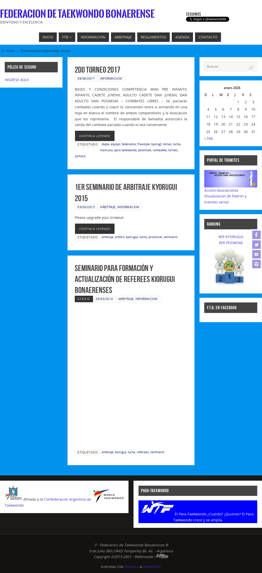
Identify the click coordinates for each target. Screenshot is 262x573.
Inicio (10, 51)
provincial (155, 237)
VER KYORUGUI (230, 236)
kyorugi (156, 144)
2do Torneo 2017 (97, 69)
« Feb (208, 138)
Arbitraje (108, 207)
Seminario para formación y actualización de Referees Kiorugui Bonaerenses (125, 279)
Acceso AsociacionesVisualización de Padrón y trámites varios (225, 196)
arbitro (119, 237)
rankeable (160, 150)
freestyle (144, 144)
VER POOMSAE (231, 242)
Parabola (131, 567)
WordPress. (152, 567)
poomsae (144, 150)
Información (111, 78)
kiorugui (120, 452)
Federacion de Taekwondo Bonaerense (77, 14)
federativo (129, 144)
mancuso (106, 150)
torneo (173, 150)
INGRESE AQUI (17, 79)
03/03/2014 (104, 299)
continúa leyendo (94, 136)
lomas (167, 144)
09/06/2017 (86, 78)
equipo (115, 144)
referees (143, 452)
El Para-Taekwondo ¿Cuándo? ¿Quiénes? (208, 514)
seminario (171, 237)
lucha (176, 144)
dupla (105, 144)
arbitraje (108, 237)
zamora (80, 156)
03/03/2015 (86, 207)
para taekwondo (125, 150)
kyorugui (132, 237)
